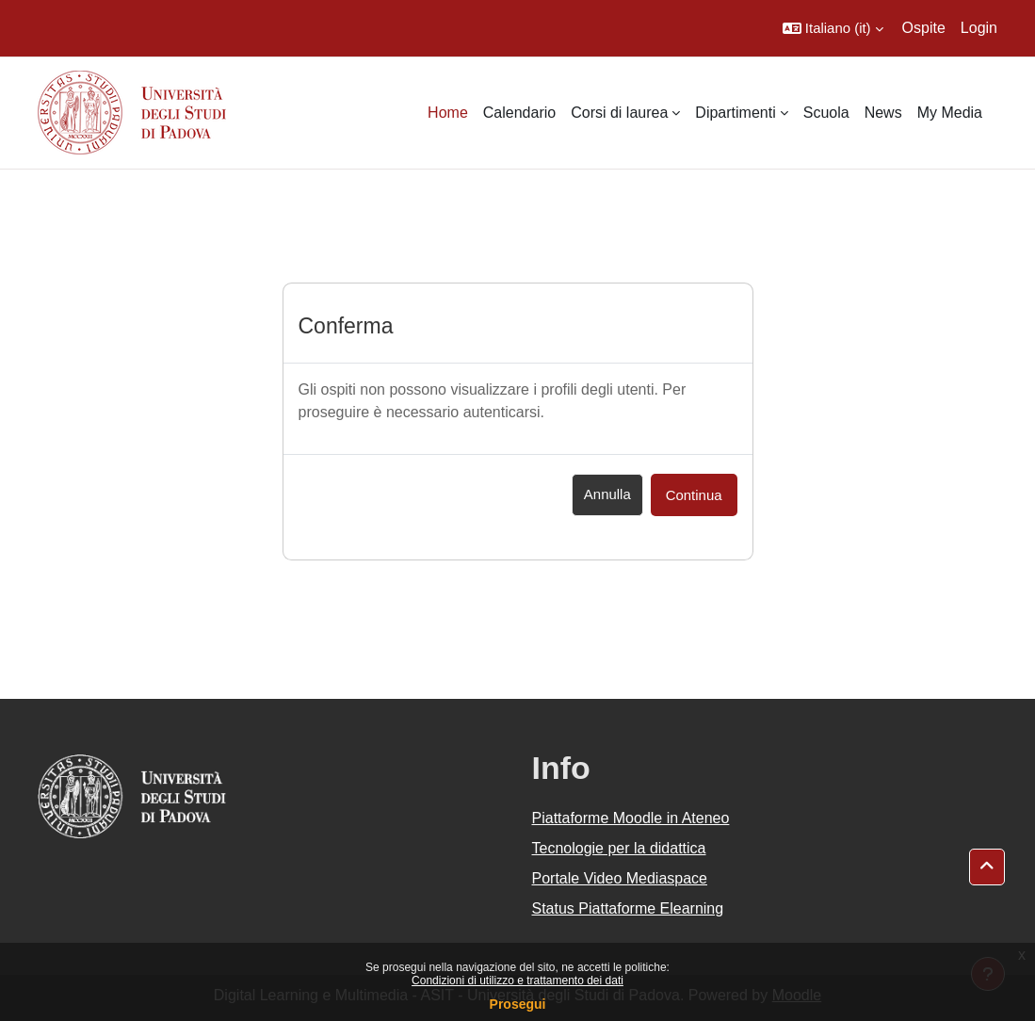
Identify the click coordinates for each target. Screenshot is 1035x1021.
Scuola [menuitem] (826, 113)
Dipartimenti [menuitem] (735, 113)
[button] (833, 28)
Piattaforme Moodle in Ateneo (631, 818)
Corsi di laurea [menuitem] (619, 113)
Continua (694, 495)
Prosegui (518, 1004)
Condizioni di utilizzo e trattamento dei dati (517, 980)
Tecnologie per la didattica (619, 848)
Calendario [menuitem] (519, 113)
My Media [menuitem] (949, 113)
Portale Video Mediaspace (620, 878)
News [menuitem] (883, 113)
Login (979, 28)
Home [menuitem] (448, 113)
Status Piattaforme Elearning (628, 908)
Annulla (607, 494)
